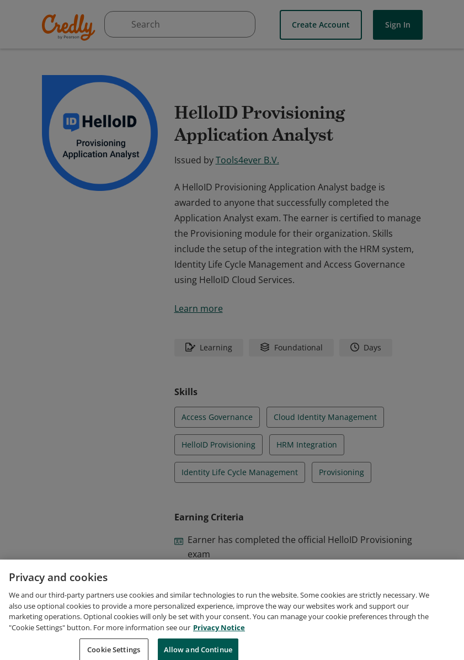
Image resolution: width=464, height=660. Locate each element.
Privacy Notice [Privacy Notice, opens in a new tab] (219, 638)
